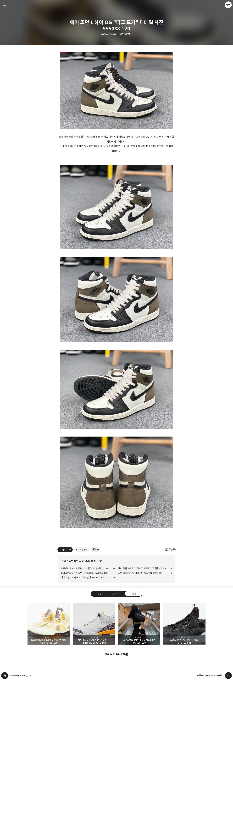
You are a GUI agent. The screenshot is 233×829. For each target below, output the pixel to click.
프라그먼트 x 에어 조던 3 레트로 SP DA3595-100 (84, 721)
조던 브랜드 (75, 709)
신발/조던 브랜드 (126, 34)
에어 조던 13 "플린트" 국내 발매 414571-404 (83, 726)
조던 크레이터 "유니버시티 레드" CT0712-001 (140, 721)
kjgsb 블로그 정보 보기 (228, 5)
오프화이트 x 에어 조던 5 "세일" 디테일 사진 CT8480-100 (88, 717)
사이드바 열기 (5, 5)
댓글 (99, 742)
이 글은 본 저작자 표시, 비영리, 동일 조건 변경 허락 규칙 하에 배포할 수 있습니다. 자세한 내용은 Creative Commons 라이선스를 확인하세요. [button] (170, 698)
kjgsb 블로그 (5, 824)
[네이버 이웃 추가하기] (95, 698)
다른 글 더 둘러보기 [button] (115, 802)
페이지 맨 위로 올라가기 (228, 824)
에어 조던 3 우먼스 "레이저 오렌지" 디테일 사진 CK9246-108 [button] (94, 773)
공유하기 (116, 742)
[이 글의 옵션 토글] (70, 698)
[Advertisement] (116, 76)
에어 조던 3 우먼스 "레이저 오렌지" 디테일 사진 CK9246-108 (145, 717)
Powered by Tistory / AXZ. (20, 824)
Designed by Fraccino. (214, 824)
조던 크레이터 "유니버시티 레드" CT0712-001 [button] (184, 773)
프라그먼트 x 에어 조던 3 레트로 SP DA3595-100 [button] (139, 773)
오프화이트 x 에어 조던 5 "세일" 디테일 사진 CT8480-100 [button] (49, 773)
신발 (63, 709)
